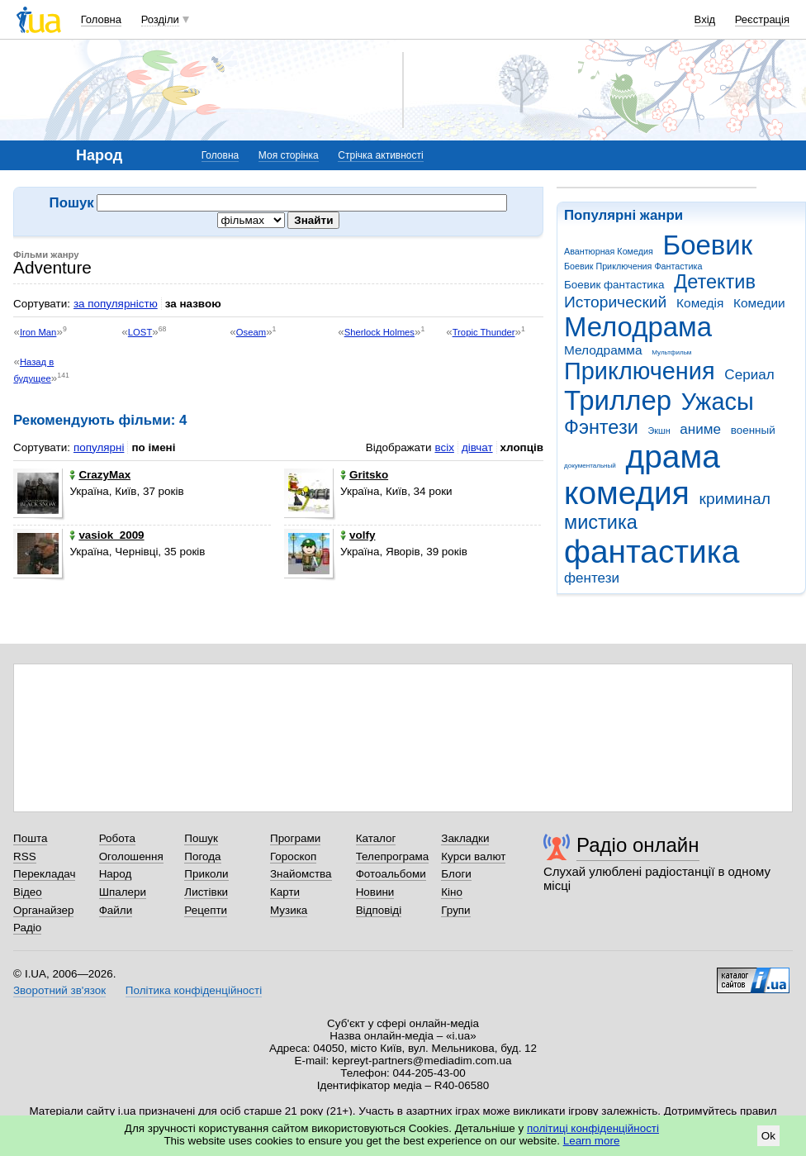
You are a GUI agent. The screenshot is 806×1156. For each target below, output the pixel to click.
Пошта (30, 838)
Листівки (206, 892)
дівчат (477, 447)
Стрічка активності (380, 155)
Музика (288, 910)
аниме (700, 429)
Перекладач (44, 874)
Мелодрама (638, 327)
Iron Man (38, 332)
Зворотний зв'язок (59, 990)
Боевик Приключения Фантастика (633, 266)
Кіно (451, 892)
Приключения (639, 371)
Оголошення (131, 856)
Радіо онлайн (637, 845)
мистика (601, 522)
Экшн (659, 430)
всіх (443, 447)
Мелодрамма (603, 350)
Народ (115, 874)
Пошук (201, 838)
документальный (590, 465)
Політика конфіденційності (194, 990)
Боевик (708, 245)
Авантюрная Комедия (608, 251)
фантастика (651, 551)
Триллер (617, 400)
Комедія (699, 303)
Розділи (160, 19)
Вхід (705, 19)
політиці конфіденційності (593, 1128)
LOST (140, 332)
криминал (734, 498)
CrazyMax (99, 475)
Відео (27, 892)
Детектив (715, 282)
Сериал (749, 375)
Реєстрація (762, 19)
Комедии (759, 303)
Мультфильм (671, 352)
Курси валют (473, 856)
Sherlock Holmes (379, 332)
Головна (101, 19)
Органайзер (43, 910)
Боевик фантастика (614, 284)
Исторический (615, 302)
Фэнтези (601, 427)
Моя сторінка (288, 155)
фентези (591, 578)
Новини (375, 892)
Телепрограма (392, 856)
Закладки (465, 838)
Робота (117, 838)
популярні (98, 447)
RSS (24, 856)
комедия (627, 493)
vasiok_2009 (106, 535)
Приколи (206, 874)
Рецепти (205, 910)
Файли (116, 910)
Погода (202, 856)
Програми (295, 838)
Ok (768, 1136)
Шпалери (122, 892)
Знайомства (301, 874)
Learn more (591, 1141)
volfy (357, 535)
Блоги (456, 874)
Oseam (251, 332)
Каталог (376, 838)
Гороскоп (293, 856)
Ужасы (717, 401)
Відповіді (379, 910)
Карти (285, 892)
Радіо (27, 927)
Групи (455, 910)
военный (753, 430)
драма (673, 456)
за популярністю (115, 303)
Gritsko (364, 475)
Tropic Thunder (484, 332)
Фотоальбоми (391, 874)
